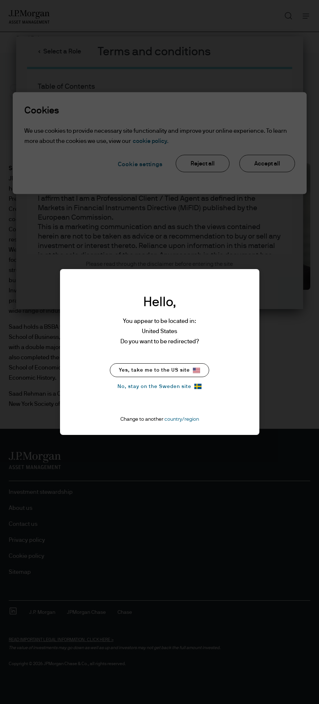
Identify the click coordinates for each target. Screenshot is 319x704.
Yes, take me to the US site (159, 370)
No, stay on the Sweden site (159, 386)
